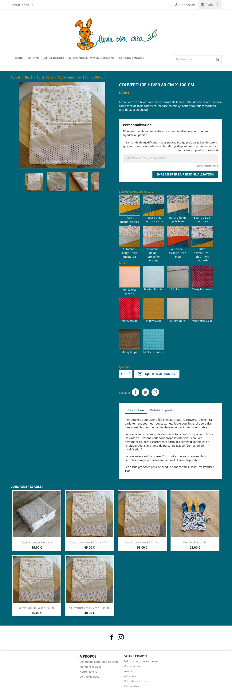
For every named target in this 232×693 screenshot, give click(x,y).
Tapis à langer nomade (37, 542)
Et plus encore (131, 58)
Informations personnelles (141, 661)
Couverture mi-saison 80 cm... (37, 608)
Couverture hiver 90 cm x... (142, 542)
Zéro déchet (54, 58)
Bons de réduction (136, 681)
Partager (135, 392)
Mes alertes (131, 686)
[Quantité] (123, 374)
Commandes (132, 666)
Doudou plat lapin (195, 542)
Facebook (111, 637)
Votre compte (135, 656)
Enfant (33, 58)
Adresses (130, 676)
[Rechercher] (198, 59)
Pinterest (155, 392)
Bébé (19, 58)
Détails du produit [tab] (163, 410)
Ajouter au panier (156, 374)
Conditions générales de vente (99, 661)
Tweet (145, 392)
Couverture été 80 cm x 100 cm (89, 608)
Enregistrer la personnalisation (185, 174)
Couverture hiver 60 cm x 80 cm (89, 542)
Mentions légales (90, 666)
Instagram (120, 637)
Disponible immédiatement (92, 58)
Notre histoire (88, 671)
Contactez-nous (21, 5)
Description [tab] (136, 410)
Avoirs (128, 671)
